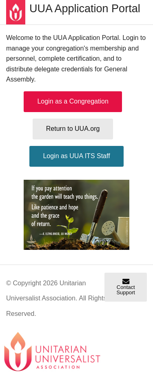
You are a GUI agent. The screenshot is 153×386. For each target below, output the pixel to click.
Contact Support (125, 287)
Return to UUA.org (73, 128)
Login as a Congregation (72, 101)
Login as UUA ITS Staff (76, 155)
